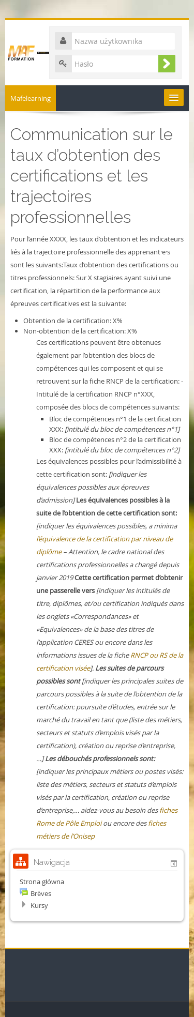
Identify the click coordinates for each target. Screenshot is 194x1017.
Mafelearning (30, 98)
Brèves (41, 893)
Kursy (39, 905)
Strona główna (42, 881)
